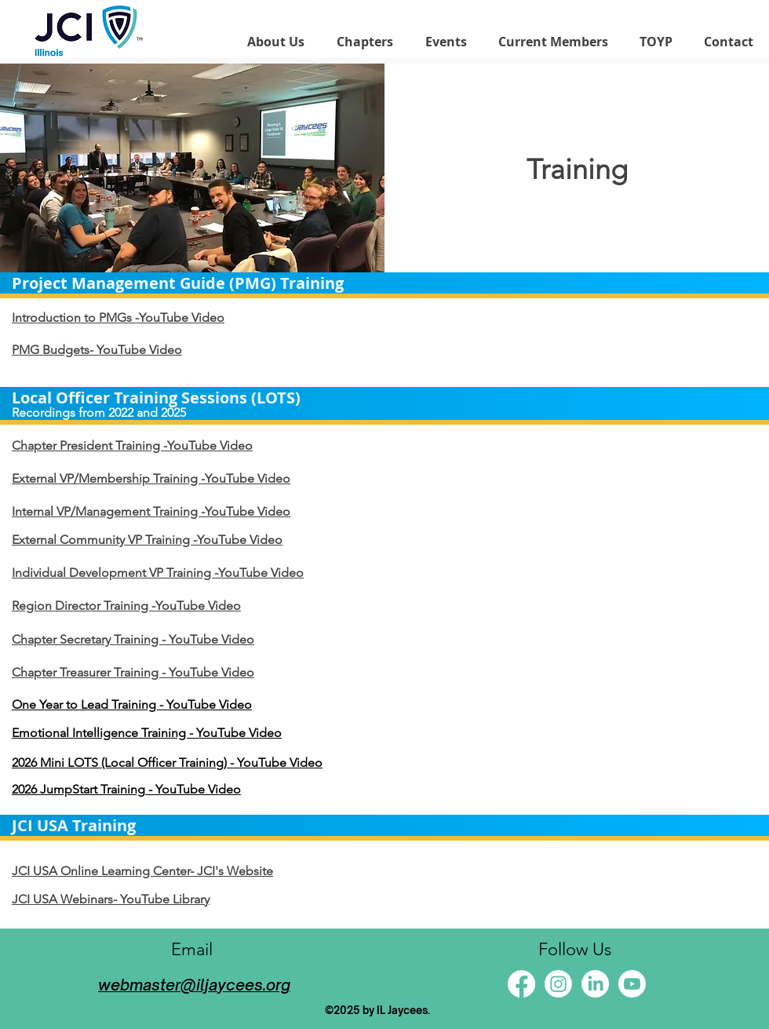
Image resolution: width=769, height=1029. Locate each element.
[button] (275, 41)
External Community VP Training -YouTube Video (147, 539)
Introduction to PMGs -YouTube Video (118, 317)
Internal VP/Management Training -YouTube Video (151, 511)
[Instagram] (558, 984)
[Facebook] (521, 984)
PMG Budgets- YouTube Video (97, 349)
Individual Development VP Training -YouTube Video (158, 572)
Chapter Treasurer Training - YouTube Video (133, 672)
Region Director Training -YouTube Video (126, 605)
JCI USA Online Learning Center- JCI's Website (142, 870)
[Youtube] (632, 984)
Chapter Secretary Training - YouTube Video (133, 639)
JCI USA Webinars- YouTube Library (111, 899)
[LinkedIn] (595, 984)
